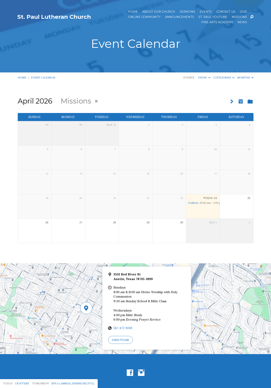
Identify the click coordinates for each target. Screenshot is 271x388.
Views (204, 77)
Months (245, 77)
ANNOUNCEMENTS (179, 17)
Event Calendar (43, 77)
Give (243, 11)
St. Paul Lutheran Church (54, 16)
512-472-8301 (122, 328)
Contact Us (225, 11)
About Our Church (158, 11)
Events (206, 11)
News (242, 22)
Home (133, 11)
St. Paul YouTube (212, 17)
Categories (223, 77)
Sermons (187, 11)
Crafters (193, 203)
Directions (120, 340)
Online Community (144, 17)
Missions (239, 17)
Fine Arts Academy (217, 22)
